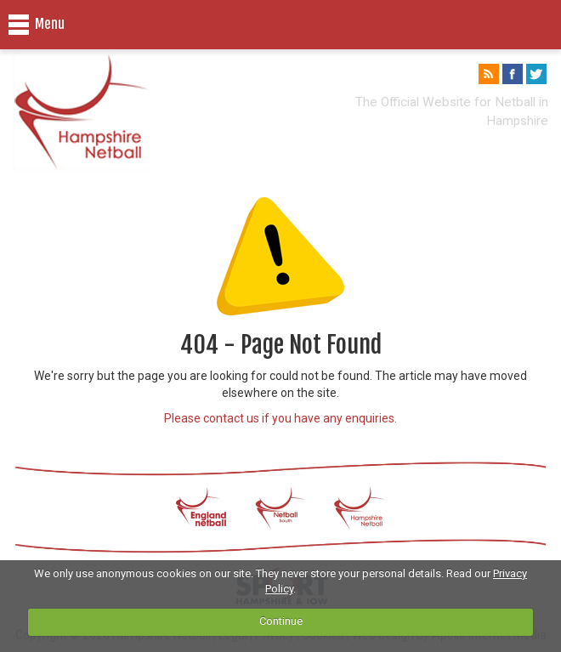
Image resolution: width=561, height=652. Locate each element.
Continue (281, 621)
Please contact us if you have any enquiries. (280, 418)
